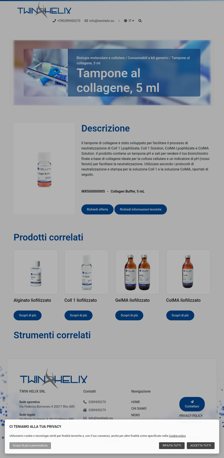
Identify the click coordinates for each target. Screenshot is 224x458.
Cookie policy (177, 435)
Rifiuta (172, 445)
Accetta (200, 445)
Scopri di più (30, 445)
